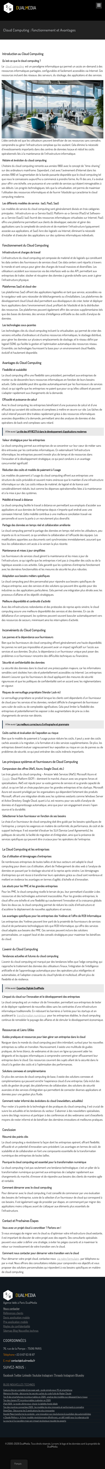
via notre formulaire (68, 1258)
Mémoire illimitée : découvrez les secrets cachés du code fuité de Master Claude (37, 1393)
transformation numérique (31, 1015)
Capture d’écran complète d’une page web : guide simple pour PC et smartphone (37, 1390)
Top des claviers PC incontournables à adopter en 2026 (27, 1400)
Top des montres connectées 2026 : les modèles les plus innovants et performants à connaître (43, 1407)
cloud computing (15, 66)
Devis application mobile (16, 1317)
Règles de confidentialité (16, 1326)
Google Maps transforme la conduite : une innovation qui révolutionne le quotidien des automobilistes (47, 1414)
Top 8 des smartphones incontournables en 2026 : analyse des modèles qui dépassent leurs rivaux (45, 1397)
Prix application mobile (15, 1322)
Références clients (13, 1313)
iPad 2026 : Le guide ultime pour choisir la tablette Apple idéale (30, 1403)
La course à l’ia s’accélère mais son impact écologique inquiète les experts (34, 1420)
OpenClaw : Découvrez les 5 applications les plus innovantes (29, 1410)
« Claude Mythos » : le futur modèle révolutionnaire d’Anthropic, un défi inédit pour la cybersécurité (46, 1417)
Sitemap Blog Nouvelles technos (20, 1330)
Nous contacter (11, 1308)
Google (6, 778)
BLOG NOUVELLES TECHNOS (19, 1384)
